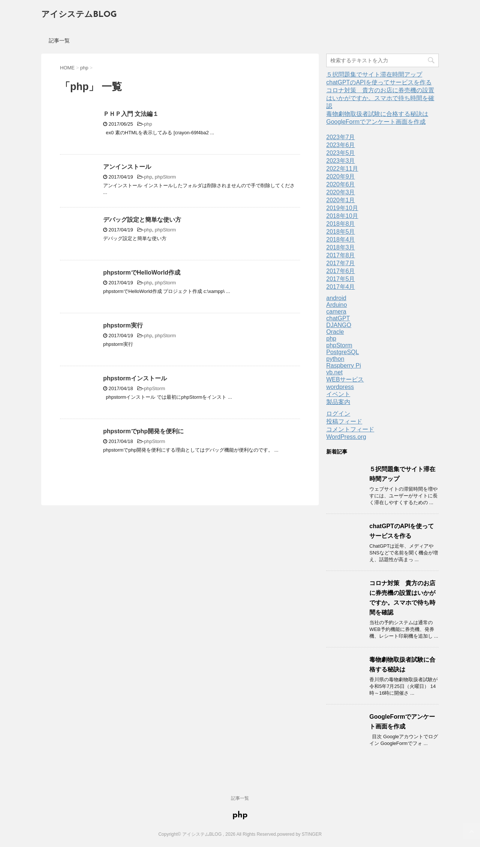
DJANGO (338, 325)
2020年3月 (340, 192)
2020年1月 (340, 200)
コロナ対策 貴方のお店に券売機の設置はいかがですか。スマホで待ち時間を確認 (380, 98)
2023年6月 (340, 145)
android (336, 298)
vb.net (334, 372)
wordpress (340, 387)
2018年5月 (340, 231)
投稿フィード (344, 421)
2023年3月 (340, 161)
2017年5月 (340, 279)
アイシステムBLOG (79, 15)
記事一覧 (59, 41)
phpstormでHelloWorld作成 (141, 272)
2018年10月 (342, 216)
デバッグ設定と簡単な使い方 (142, 219)
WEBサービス (345, 379)
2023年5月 (340, 153)
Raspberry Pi (343, 365)
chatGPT (338, 318)
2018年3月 (340, 247)
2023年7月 (340, 137)
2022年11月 (342, 168)
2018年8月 (340, 224)
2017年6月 (340, 271)
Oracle (335, 332)
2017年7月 (340, 263)
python (335, 359)
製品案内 (338, 402)
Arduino (336, 305)
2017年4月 (340, 287)
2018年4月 (340, 239)
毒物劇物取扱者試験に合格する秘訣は (377, 114)
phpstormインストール (135, 378)
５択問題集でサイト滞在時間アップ (374, 74)
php (148, 124)
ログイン (338, 413)
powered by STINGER (299, 834)
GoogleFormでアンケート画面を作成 (376, 122)
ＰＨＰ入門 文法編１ (131, 114)
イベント (338, 394)
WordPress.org (346, 437)
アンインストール (127, 167)
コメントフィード (350, 429)
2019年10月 (342, 208)
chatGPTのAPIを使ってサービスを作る (379, 82)
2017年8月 (340, 255)
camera (336, 311)
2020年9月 (340, 176)
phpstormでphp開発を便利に (143, 431)
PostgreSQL (342, 352)
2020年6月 (340, 184)
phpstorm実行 (123, 325)
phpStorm (165, 177)
